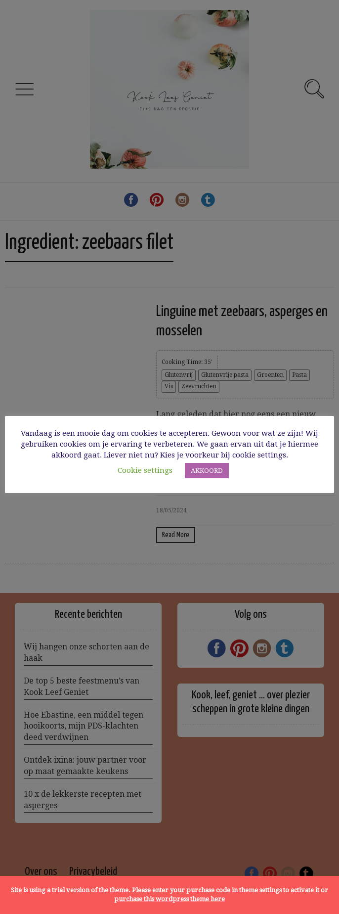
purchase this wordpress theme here (169, 899)
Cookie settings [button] (145, 470)
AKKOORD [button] (207, 470)
